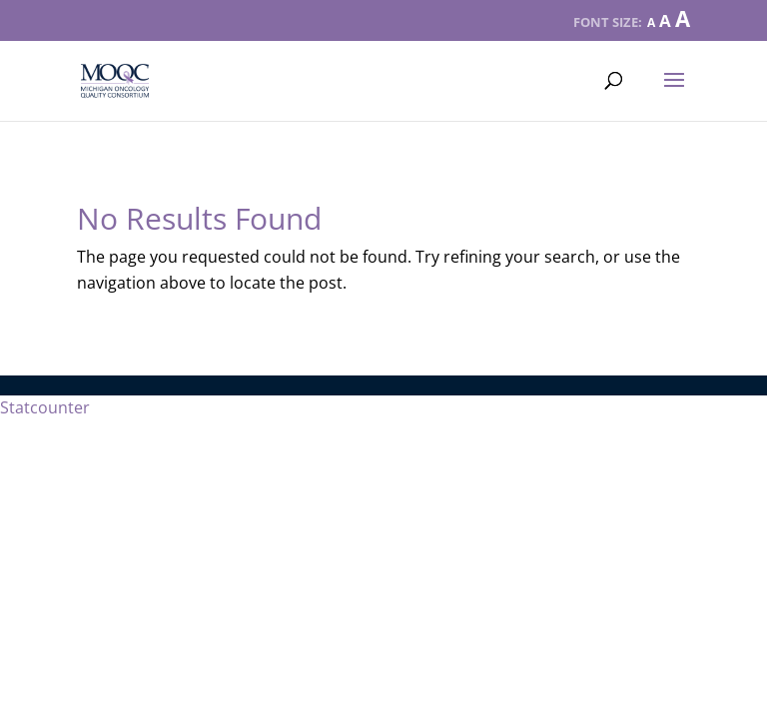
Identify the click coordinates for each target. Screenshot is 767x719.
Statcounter (45, 407)
